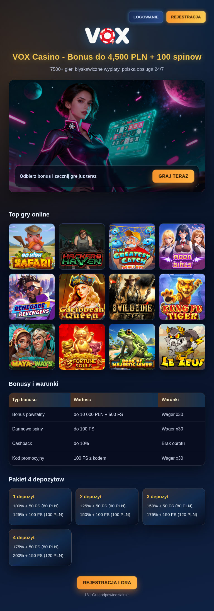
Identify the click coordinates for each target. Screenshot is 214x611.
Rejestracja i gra (107, 582)
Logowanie (146, 17)
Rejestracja (186, 16)
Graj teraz (173, 176)
